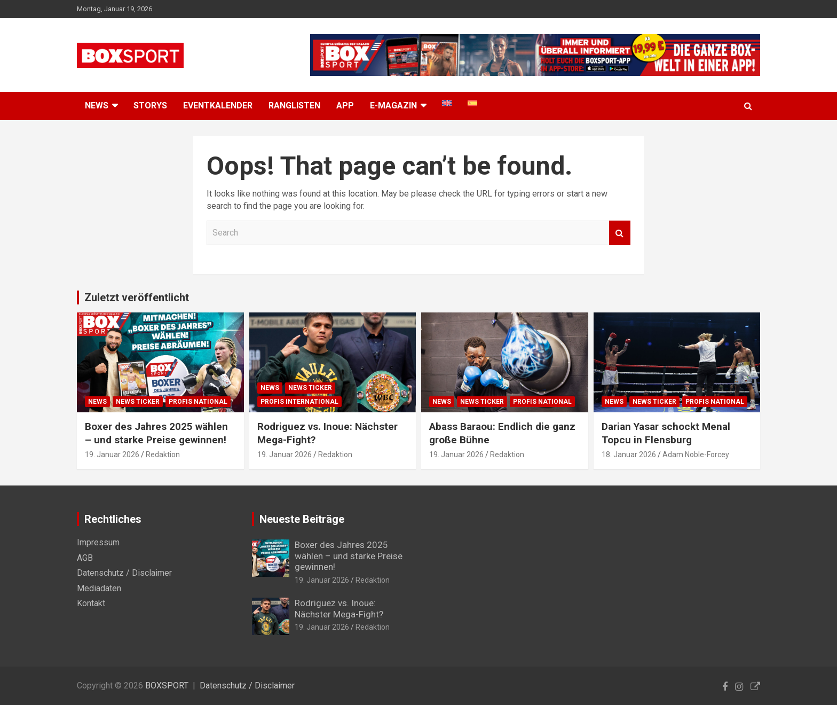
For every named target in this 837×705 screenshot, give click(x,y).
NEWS (96, 105)
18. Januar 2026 (629, 454)
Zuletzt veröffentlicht (136, 297)
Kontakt (91, 603)
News (97, 401)
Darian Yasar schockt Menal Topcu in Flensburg (666, 433)
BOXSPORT (166, 685)
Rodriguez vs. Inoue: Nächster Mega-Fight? (339, 608)
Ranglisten (294, 105)
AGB (85, 558)
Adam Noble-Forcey (695, 454)
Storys (150, 105)
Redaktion (163, 454)
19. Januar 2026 (112, 454)
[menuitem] (447, 103)
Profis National (198, 401)
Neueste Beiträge (301, 519)
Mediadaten (99, 588)
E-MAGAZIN (393, 105)
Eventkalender (217, 105)
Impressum (98, 542)
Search (619, 233)
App (345, 105)
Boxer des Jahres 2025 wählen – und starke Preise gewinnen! (156, 433)
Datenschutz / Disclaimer (124, 573)
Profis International (299, 401)
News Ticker (138, 401)
